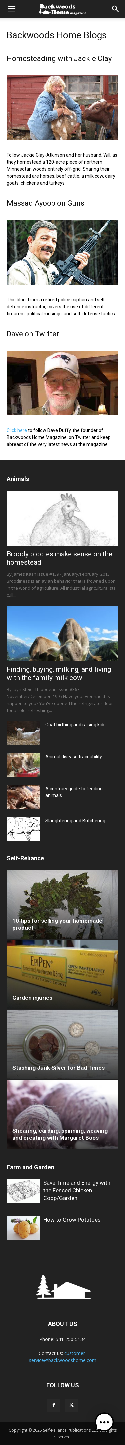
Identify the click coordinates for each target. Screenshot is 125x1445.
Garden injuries (32, 997)
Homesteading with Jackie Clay (59, 58)
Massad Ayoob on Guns (45, 203)
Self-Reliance (25, 858)
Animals (18, 478)
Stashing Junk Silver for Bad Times (58, 1067)
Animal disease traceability (73, 756)
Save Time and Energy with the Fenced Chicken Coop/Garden (76, 1190)
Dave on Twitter (33, 334)
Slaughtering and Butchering (75, 820)
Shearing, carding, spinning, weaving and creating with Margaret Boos (60, 1134)
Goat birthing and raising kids (75, 724)
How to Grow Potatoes (72, 1219)
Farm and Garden (30, 1167)
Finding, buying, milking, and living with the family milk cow (59, 673)
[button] (11, 9)
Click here (17, 430)
